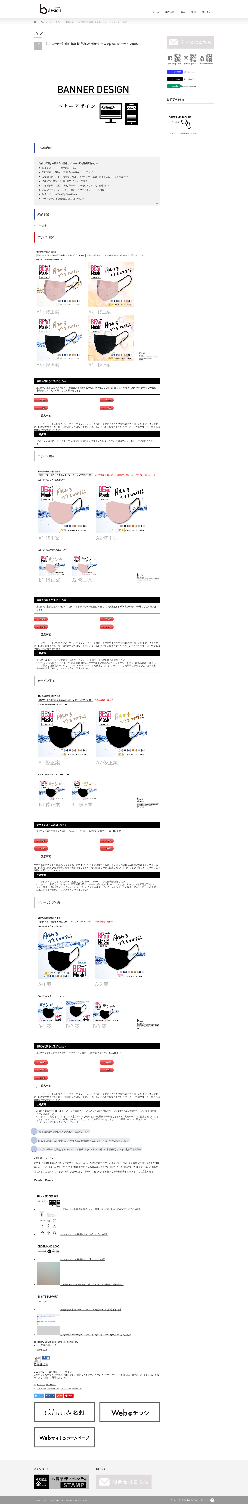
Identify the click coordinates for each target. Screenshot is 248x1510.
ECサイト (45, 22)
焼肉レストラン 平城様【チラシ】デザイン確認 (84, 1240)
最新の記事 (42, 1356)
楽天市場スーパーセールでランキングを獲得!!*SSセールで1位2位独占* (95, 1341)
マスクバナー (65, 1395)
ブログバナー (53, 1395)
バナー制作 (55, 22)
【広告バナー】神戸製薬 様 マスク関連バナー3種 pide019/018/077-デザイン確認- (100, 1215)
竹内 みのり (41, 1370)
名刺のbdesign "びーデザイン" (194, 1506)
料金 (183, 12)
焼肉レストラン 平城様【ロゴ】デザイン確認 (82, 1265)
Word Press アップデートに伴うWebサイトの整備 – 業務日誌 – (92, 1291)
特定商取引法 (71, 1506)
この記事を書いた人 (47, 1351)
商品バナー (77, 1395)
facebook (212, 1506)
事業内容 (169, 12)
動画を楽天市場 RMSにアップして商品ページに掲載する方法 (90, 1316)
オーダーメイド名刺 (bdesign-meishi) (182, 135)
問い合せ (206, 12)
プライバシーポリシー (44, 1506)
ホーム (155, 12)
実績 (193, 12)
